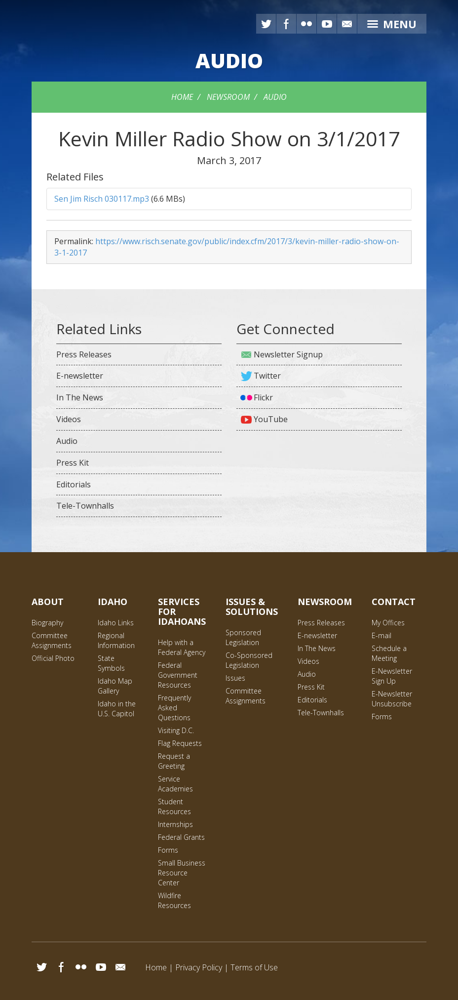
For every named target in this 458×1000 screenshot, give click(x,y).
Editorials (73, 484)
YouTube (327, 24)
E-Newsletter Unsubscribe (392, 698)
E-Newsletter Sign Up (392, 676)
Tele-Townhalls (85, 505)
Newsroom (228, 96)
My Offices (388, 622)
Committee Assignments (52, 640)
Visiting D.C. (176, 730)
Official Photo (53, 658)
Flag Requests (180, 743)
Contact (394, 602)
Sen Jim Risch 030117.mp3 (101, 198)
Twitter (266, 24)
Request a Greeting (174, 761)
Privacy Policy (198, 967)
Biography (47, 622)
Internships (175, 824)
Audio (275, 96)
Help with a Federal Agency (181, 647)
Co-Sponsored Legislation (249, 660)
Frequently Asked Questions (174, 707)
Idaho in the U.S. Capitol (117, 708)
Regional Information (116, 640)
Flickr (306, 24)
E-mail (347, 24)
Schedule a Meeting (389, 653)
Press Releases (84, 354)
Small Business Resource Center (181, 872)
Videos (68, 419)
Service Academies (175, 783)
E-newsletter (79, 375)
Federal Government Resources (177, 675)
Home (182, 96)
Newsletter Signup (288, 354)
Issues (235, 678)
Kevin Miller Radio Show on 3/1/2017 (229, 138)
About (48, 602)
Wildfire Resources (174, 900)
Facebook (286, 24)
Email (120, 967)
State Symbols (111, 663)
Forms (168, 850)
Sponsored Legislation (243, 637)
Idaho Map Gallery (115, 686)
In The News (79, 397)
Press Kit (72, 462)
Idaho (112, 602)
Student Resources (174, 806)
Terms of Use (254, 967)
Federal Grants (181, 837)
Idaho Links (116, 622)
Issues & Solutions (252, 606)
